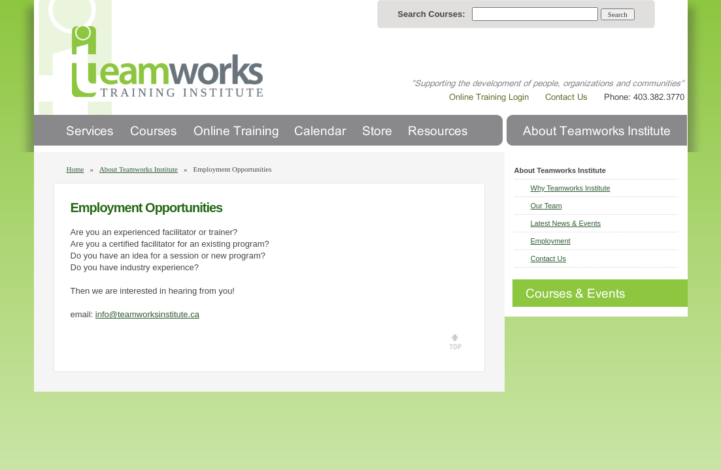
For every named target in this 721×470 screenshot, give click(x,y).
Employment (551, 241)
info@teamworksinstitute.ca (147, 314)
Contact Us (548, 258)
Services (90, 130)
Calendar (320, 130)
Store (377, 130)
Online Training (235, 130)
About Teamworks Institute (138, 169)
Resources (437, 130)
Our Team (546, 206)
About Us (597, 130)
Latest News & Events (566, 223)
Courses (153, 130)
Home (75, 169)
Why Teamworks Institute (571, 188)
